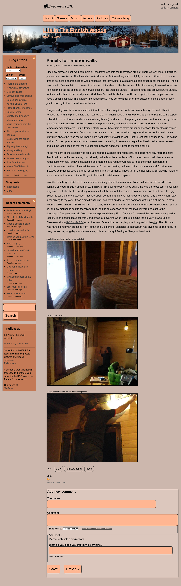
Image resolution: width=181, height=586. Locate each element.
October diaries (14, 92)
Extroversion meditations (19, 96)
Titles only (9, 360)
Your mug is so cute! (17, 286)
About (49, 18)
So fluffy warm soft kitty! (19, 210)
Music (75, 18)
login (163, 7)
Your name (53, 498)
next (25, 175)
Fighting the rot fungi (17, 146)
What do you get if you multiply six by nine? (76, 547)
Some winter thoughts (18, 158)
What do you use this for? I (20, 237)
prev (8, 175)
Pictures (102, 18)
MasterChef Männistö (17, 166)
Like (49, 475)
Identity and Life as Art (18, 116)
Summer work (14, 112)
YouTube (8, 388)
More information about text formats (97, 531)
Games (62, 18)
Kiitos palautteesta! (16, 293)
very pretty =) (13, 243)
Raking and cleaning (17, 83)
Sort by (9, 75)
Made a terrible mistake (18, 223)
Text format (56, 530)
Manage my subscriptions (17, 343)
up (48, 479)
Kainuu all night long (17, 104)
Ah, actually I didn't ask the (20, 217)
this (155, 222)
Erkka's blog (120, 18)
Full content (10, 363)
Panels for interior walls (18, 154)
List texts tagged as (16, 67)
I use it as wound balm (18, 230)
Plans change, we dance (19, 108)
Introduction (13, 186)
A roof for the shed (16, 162)
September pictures (16, 100)
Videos (88, 18)
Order (22, 75)
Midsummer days (15, 120)
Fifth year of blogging (17, 170)
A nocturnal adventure (18, 88)
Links (9, 190)
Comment (54, 512)
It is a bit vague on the (18, 260)
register (174, 7)
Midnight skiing (14, 150)
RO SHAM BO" (74, 222)
